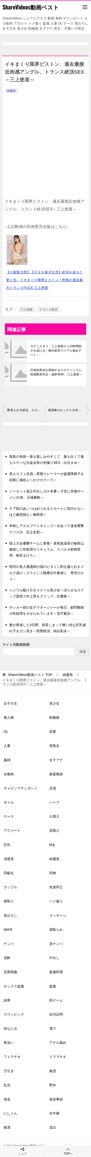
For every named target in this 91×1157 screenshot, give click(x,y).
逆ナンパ (56, 944)
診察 (7, 1000)
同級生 (9, 873)
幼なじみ (10, 1028)
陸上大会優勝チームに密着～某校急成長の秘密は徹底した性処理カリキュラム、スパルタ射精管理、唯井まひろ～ (46, 549)
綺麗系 (11, 91)
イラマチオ (57, 1057)
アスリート (12, 830)
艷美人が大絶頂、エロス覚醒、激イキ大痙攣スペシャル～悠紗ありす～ (26, 410)
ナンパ (9, 944)
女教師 (9, 774)
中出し (54, 958)
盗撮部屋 (56, 972)
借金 (7, 1099)
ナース (9, 816)
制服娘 (54, 717)
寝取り (9, 901)
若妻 (52, 732)
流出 (52, 1127)
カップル (10, 887)
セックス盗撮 (14, 986)
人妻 (7, 746)
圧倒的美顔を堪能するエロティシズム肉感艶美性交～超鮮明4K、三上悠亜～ (56, 372)
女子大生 (10, 703)
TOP (30, 675)
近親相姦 (10, 972)
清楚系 (9, 859)
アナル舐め (57, 1043)
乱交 (7, 1085)
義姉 (7, 760)
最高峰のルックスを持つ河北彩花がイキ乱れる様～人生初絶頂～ (68, 410)
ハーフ (54, 802)
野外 (52, 1085)
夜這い (9, 1043)
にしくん (10, 1113)
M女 (52, 845)
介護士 (54, 816)
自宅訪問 (56, 1014)
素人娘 (9, 717)
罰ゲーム (56, 1000)
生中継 (54, 1113)
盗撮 (52, 986)
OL (6, 732)
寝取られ (56, 930)
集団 (52, 1071)
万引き (9, 1071)
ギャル (9, 802)
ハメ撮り (56, 901)
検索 (82, 652)
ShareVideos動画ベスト (30, 7)
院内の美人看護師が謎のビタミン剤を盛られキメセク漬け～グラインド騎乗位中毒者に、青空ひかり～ (46, 573)
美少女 (54, 703)
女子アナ (56, 760)
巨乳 (7, 845)
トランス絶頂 (48, 309)
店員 (52, 788)
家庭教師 (56, 774)
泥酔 (7, 958)
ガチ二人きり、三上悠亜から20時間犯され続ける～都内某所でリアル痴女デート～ (56, 351)
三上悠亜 (27, 309)
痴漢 (7, 1127)
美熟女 (54, 746)
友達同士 (56, 887)
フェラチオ (12, 1057)
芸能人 (54, 830)
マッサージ (57, 915)
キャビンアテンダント (21, 788)
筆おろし (10, 915)
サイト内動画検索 (16, 645)
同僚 (52, 873)
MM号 (8, 930)
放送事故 (56, 1099)
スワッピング (14, 1014)
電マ (52, 1028)
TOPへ (68, 1151)
